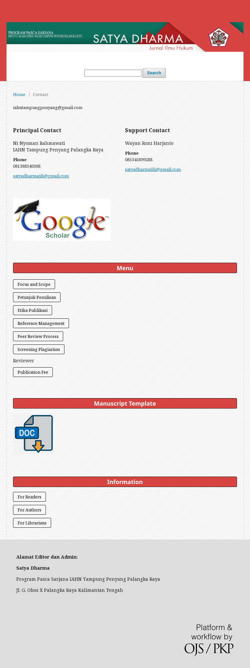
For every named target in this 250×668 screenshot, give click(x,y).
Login (92, 58)
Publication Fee (33, 372)
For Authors (29, 510)
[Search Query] (113, 73)
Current (118, 58)
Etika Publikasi (33, 310)
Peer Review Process (38, 336)
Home (69, 58)
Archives (148, 58)
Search (154, 72)
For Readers (29, 497)
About (176, 58)
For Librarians (32, 523)
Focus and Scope (34, 284)
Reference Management (41, 323)
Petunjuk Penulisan (37, 297)
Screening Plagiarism (39, 349)
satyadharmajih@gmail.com (41, 176)
